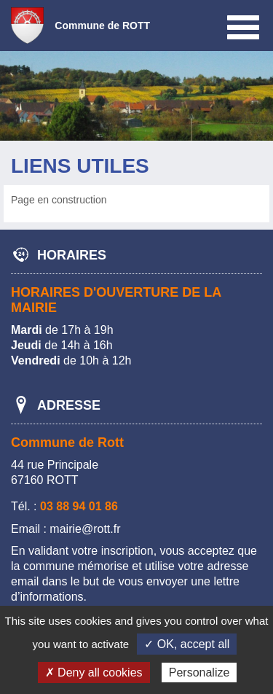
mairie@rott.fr (85, 529)
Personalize (199, 672)
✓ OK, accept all (186, 644)
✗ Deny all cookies (94, 672)
